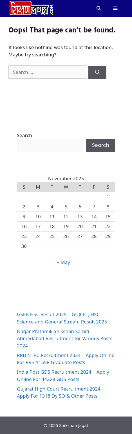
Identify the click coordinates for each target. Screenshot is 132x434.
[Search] (97, 72)
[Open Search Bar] (98, 8)
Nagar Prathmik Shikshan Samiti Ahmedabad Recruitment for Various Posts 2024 (64, 338)
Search (24, 135)
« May (63, 262)
